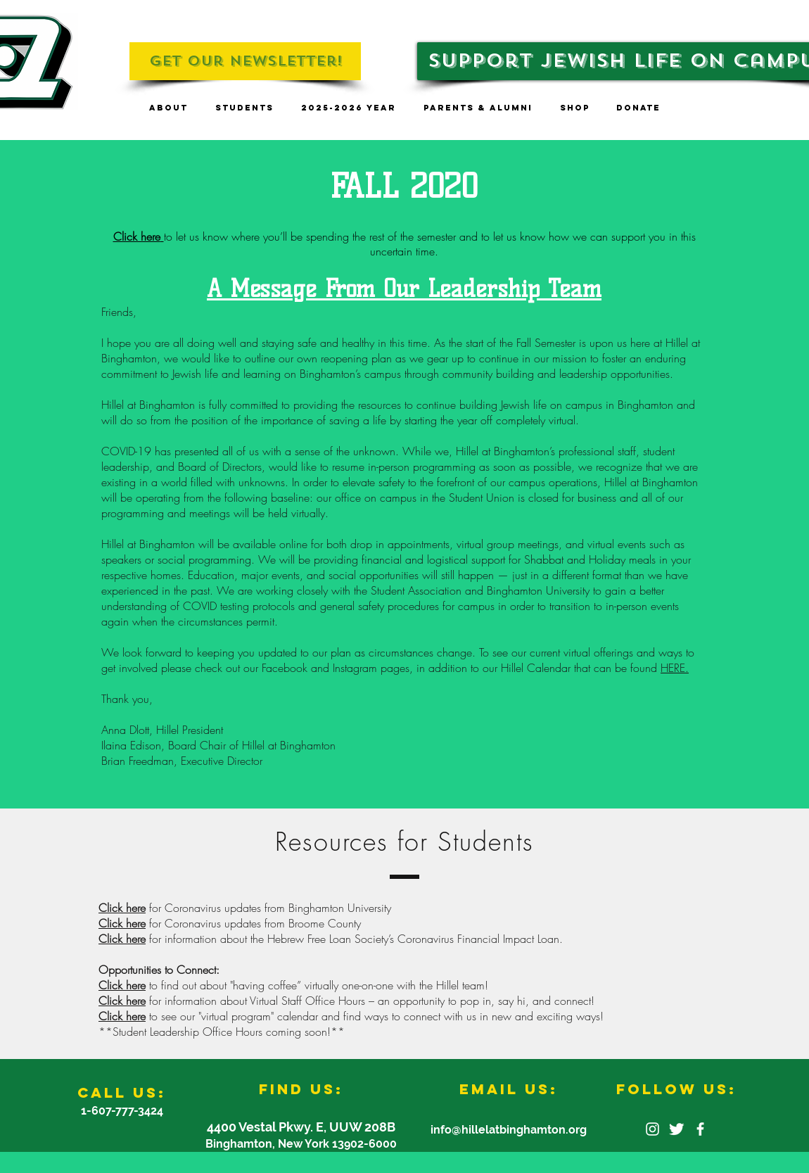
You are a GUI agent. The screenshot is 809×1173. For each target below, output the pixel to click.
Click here (122, 907)
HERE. (675, 668)
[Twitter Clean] (676, 1129)
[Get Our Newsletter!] (245, 61)
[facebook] (700, 1129)
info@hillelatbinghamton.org (509, 1129)
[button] (168, 108)
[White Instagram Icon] (652, 1129)
